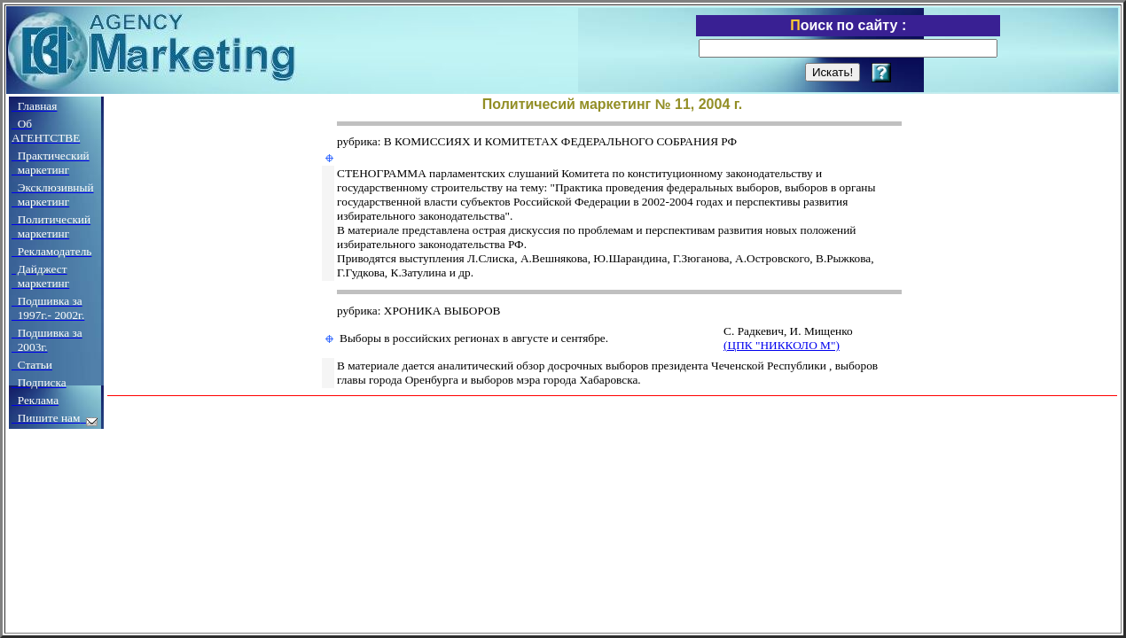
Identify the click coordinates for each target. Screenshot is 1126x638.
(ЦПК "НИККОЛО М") (781, 345)
